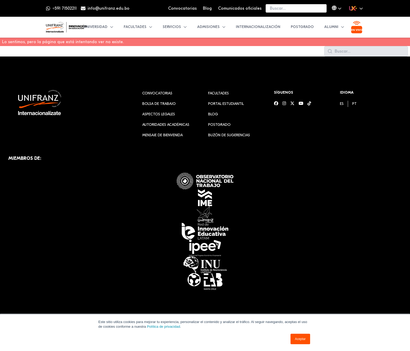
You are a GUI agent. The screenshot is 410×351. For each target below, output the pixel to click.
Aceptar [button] (300, 339)
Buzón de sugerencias (229, 135)
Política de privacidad (163, 327)
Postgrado (302, 27)
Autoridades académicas (165, 124)
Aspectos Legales (158, 114)
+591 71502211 (64, 8)
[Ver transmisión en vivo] (356, 27)
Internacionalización (258, 27)
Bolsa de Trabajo (159, 103)
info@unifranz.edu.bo (108, 8)
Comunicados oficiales (239, 8)
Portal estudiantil (226, 103)
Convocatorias (182, 8)
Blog (207, 8)
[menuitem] (342, 103)
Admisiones (211, 27)
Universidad (99, 27)
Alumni (334, 27)
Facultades (138, 27)
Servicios (175, 27)
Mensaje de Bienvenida (162, 135)
